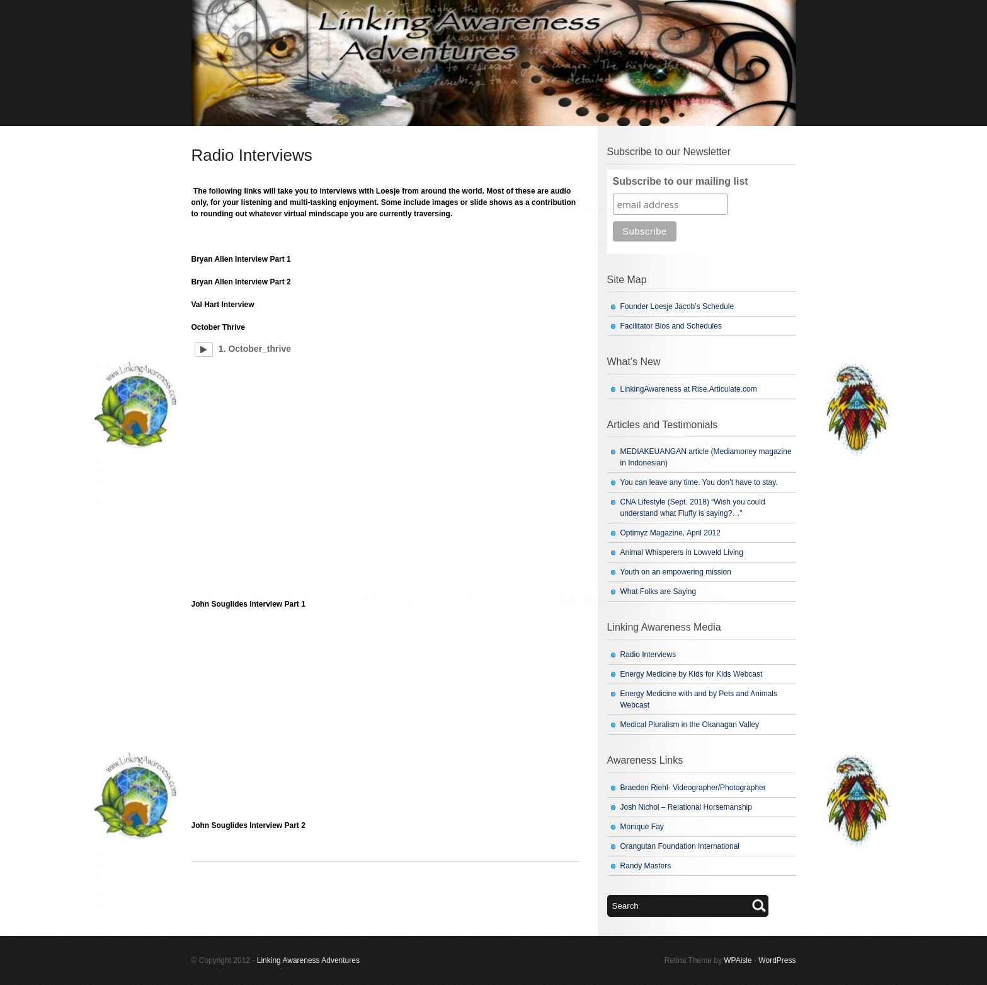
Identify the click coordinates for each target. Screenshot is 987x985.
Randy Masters (645, 865)
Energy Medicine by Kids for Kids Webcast (691, 674)
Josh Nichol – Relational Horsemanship (686, 807)
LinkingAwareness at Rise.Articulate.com (688, 389)
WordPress (777, 960)
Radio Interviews (648, 654)
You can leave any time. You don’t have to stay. (699, 482)
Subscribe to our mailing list (680, 181)
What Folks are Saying (658, 591)
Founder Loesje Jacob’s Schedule (677, 306)
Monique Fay (642, 826)
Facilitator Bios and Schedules (671, 326)
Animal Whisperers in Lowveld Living (681, 552)
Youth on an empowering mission (675, 572)
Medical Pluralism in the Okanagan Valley (690, 724)
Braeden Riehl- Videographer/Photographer (693, 787)
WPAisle (737, 960)
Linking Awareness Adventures (308, 960)
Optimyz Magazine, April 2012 (670, 532)
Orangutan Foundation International (679, 846)
